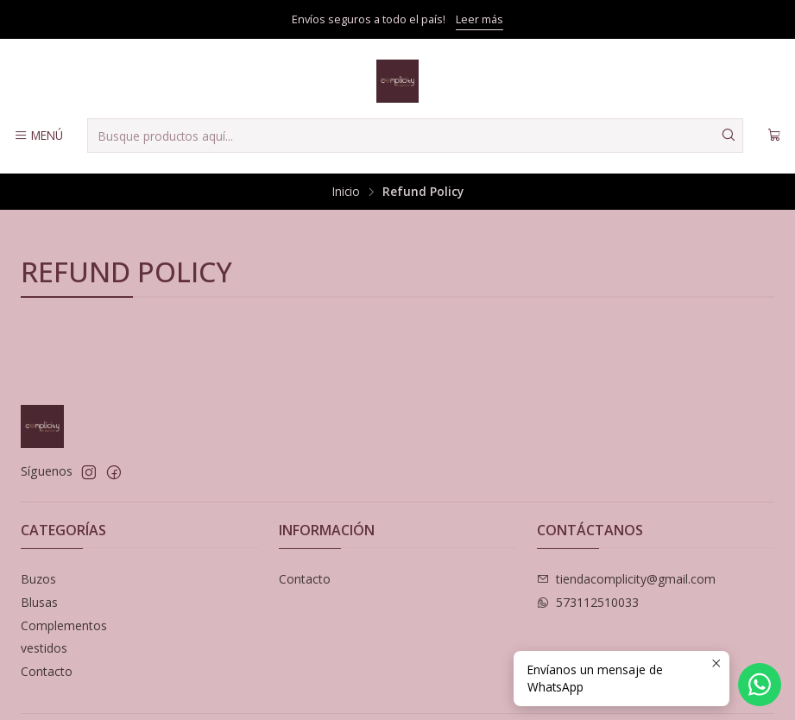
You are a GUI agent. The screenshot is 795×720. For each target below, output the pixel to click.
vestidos (44, 648)
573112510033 (588, 602)
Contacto (47, 671)
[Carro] (774, 135)
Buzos (38, 579)
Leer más (479, 19)
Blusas (39, 602)
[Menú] (38, 135)
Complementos (64, 625)
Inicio (346, 192)
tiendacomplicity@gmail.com (626, 579)
